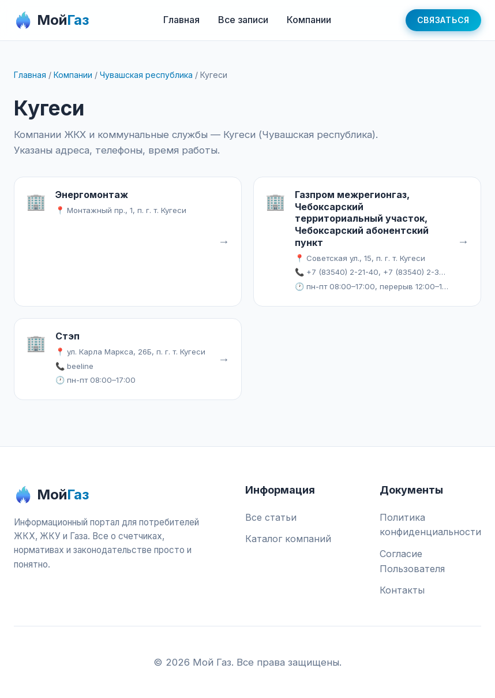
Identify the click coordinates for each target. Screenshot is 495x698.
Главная (181, 19)
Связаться (443, 20)
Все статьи (271, 517)
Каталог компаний (288, 538)
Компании (309, 19)
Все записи (243, 19)
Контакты (402, 590)
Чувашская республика (146, 75)
